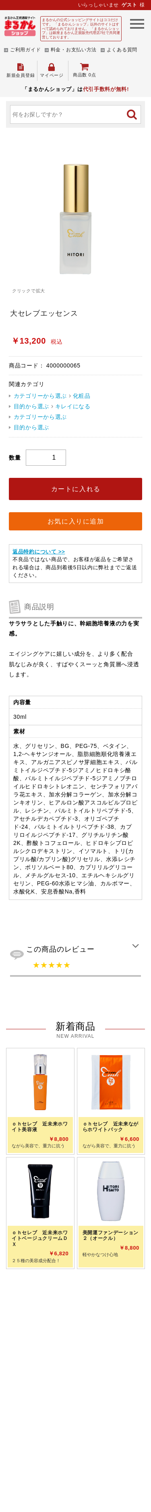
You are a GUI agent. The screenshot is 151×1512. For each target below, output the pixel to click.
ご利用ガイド (25, 50)
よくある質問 (122, 50)
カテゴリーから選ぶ (40, 396)
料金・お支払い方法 (74, 50)
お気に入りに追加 (76, 521)
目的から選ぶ (31, 406)
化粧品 (82, 396)
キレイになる (73, 406)
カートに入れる (76, 489)
